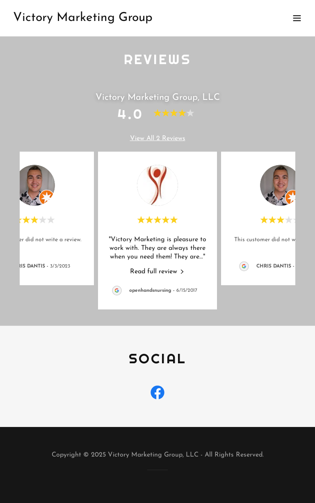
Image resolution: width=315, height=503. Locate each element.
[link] (83, 19)
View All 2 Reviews (157, 138)
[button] (297, 18)
